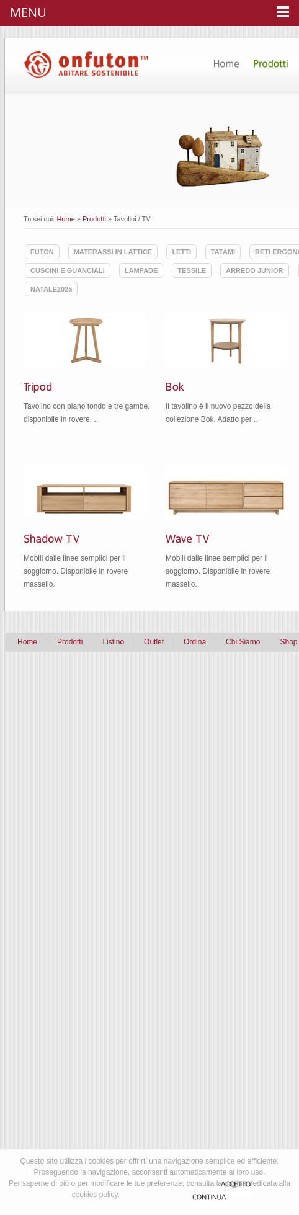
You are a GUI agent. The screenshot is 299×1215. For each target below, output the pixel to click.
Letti (181, 252)
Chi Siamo (243, 642)
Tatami (223, 252)
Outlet (154, 642)
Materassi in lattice (113, 252)
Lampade (141, 270)
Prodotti (94, 219)
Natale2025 (51, 289)
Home (65, 219)
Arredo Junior (254, 270)
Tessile (191, 270)
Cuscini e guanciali (67, 270)
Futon (42, 252)
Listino (113, 642)
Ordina (195, 642)
